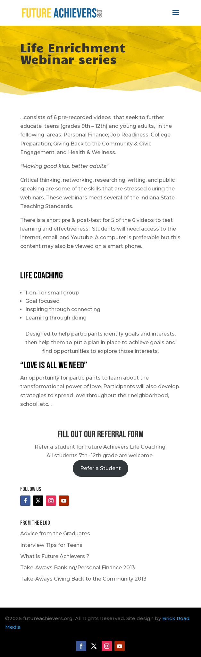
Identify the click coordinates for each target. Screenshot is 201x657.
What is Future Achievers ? (54, 556)
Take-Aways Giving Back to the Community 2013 (83, 579)
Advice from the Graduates (55, 533)
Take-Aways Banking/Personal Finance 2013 (77, 568)
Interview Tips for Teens (51, 545)
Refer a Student (100, 468)
